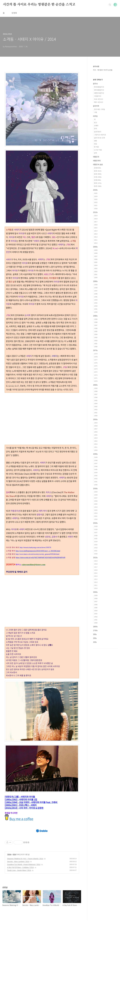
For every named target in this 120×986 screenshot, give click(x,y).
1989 (95, 319)
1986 (95, 328)
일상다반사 (97, 132)
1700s (95, 630)
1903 (95, 614)
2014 (14, 920)
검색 (110, 4)
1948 (95, 460)
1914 (95, 576)
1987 (95, 325)
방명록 (14, 12)
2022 (95, 202)
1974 (95, 369)
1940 (95, 485)
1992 (95, 306)
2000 (95, 277)
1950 (95, 450)
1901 (95, 620)
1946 (95, 466)
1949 (95, 457)
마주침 (95, 116)
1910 (95, 588)
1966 (95, 397)
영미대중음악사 (99, 90)
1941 (95, 481)
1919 (95, 561)
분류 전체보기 (98, 79)
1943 (95, 475)
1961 (95, 412)
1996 (95, 294)
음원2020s (97, 168)
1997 (95, 291)
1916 (95, 570)
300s (95, 634)
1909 (95, 595)
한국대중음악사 (99, 87)
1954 (95, 438)
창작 (95, 128)
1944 (95, 472)
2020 (95, 208)
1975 (95, 366)
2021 (95, 205)
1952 (95, 444)
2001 (95, 274)
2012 (95, 237)
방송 (95, 144)
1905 (95, 607)
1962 (95, 409)
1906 (95, 604)
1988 (95, 322)
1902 (95, 617)
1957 (95, 429)
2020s (95, 190)
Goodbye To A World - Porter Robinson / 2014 (23, 930)
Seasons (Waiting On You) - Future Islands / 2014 (25, 924)
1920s (95, 523)
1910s (95, 557)
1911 (95, 585)
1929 (95, 526)
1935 (95, 504)
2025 (95, 193)
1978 (95, 357)
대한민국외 (97, 160)
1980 (95, 346)
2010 (95, 243)
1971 (95, 378)
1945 (95, 469)
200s (95, 638)
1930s (95, 488)
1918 (95, 564)
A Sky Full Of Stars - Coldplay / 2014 (20, 933)
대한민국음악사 (99, 93)
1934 (95, 507)
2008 (95, 253)
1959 (95, 423)
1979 (95, 354)
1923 (95, 544)
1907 (95, 601)
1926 (95, 535)
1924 (95, 541)
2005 (95, 262)
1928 (95, 529)
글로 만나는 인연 (99, 138)
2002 (95, 271)
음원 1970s (97, 183)
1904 (95, 610)
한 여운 (96, 147)
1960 (95, 415)
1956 (95, 432)
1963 (95, 406)
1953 (95, 441)
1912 (95, 582)
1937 (95, 498)
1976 (95, 363)
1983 (95, 337)
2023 (95, 199)
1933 (95, 510)
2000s (95, 247)
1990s (95, 281)
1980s (95, 316)
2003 (95, 268)
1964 (95, 403)
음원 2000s (97, 174)
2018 (95, 218)
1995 (95, 297)
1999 (95, 284)
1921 (95, 551)
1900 (95, 623)
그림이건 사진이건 (100, 135)
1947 (95, 463)
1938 (95, 495)
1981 (95, 343)
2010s (9, 920)
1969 (95, 388)
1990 (95, 312)
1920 (95, 554)
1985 (95, 331)
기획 (95, 112)
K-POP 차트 (98, 150)
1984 (95, 334)
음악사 (95, 83)
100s (95, 642)
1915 (95, 573)
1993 (95, 303)
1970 (95, 381)
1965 (95, 400)
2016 (95, 225)
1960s (95, 385)
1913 (95, 579)
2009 (95, 250)
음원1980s (97, 180)
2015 (95, 228)
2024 (95, 196)
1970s (95, 350)
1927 (95, 532)
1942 (95, 478)
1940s (95, 454)
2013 (95, 234)
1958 (95, 426)
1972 (95, 375)
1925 (95, 538)
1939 (95, 492)
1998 (95, 288)
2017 (95, 222)
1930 (95, 519)
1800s (95, 626)
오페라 (96, 125)
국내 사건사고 (98, 99)
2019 (95, 215)
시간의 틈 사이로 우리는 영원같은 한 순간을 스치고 (39, 4)
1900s (95, 592)
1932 (95, 513)
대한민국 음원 (98, 164)
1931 (95, 516)
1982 (95, 340)
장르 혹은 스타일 (99, 109)
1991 (95, 309)
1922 (95, 547)
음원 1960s (97, 186)
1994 (95, 300)
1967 (95, 394)
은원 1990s (97, 177)
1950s (95, 419)
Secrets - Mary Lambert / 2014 (18, 927)
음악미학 (96, 106)
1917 (95, 567)
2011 (95, 240)
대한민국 (96, 157)
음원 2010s (97, 171)
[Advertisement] (42, 409)
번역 (95, 153)
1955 (95, 435)
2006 (95, 259)
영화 (95, 141)
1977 (95, 360)
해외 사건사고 (98, 102)
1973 (95, 372)
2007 (95, 256)
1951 (95, 447)
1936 (95, 501)
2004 (95, 265)
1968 (95, 391)
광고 (95, 122)
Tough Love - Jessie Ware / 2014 (19, 936)
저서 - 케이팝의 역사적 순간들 (102, 70)
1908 (95, 598)
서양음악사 (97, 96)
